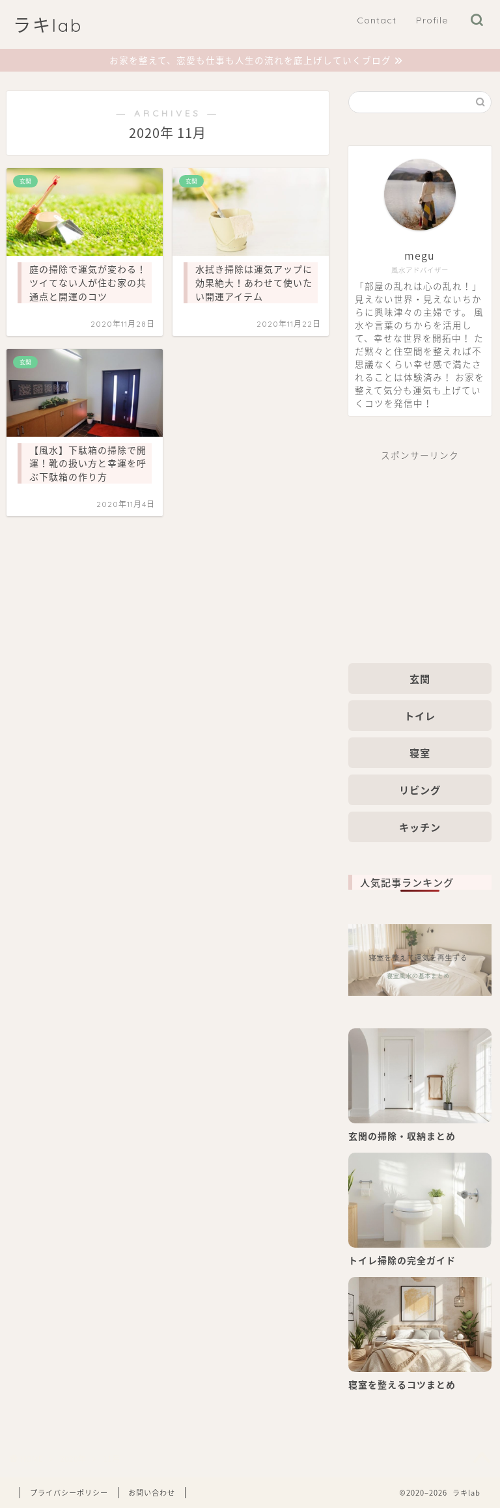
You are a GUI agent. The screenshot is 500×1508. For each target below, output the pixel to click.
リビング (420, 789)
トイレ (420, 715)
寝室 (420, 752)
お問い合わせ (151, 1492)
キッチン (420, 826)
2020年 (73, 1458)
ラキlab (48, 25)
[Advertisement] (419, 552)
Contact (376, 20)
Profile (432, 20)
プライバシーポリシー (69, 1492)
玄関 (420, 678)
